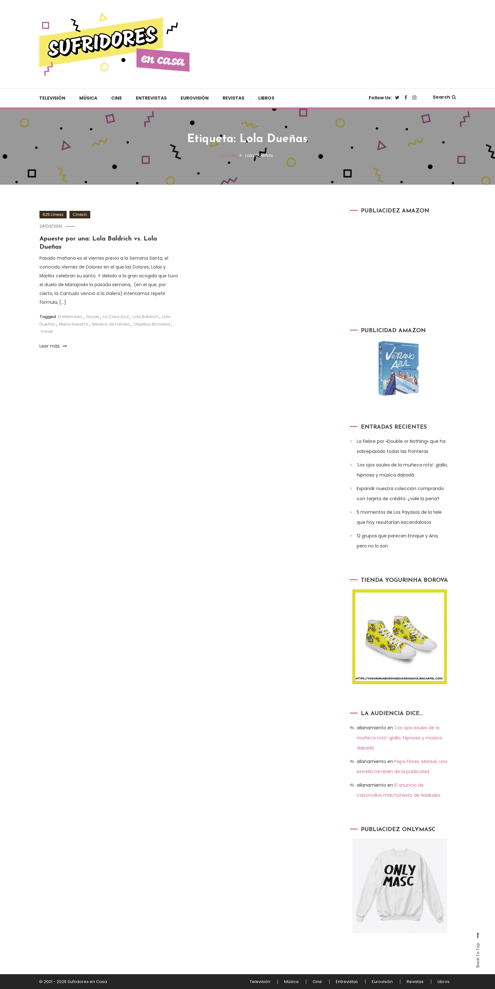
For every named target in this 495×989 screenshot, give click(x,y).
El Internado (70, 317)
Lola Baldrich (145, 317)
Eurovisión (195, 98)
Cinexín (80, 214)
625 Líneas (53, 214)
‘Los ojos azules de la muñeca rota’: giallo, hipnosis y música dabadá (402, 470)
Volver (47, 331)
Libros (266, 98)
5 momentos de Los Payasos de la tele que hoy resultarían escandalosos (399, 517)
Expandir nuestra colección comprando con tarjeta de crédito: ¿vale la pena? (400, 493)
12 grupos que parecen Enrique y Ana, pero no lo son (397, 541)
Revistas (233, 98)
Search (444, 97)
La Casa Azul (116, 317)
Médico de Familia (111, 324)
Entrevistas (151, 98)
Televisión (52, 98)
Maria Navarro (73, 324)
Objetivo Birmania (152, 324)
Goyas (92, 317)
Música (88, 98)
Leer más (53, 346)
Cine (116, 98)
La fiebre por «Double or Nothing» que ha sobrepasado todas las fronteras (401, 446)
